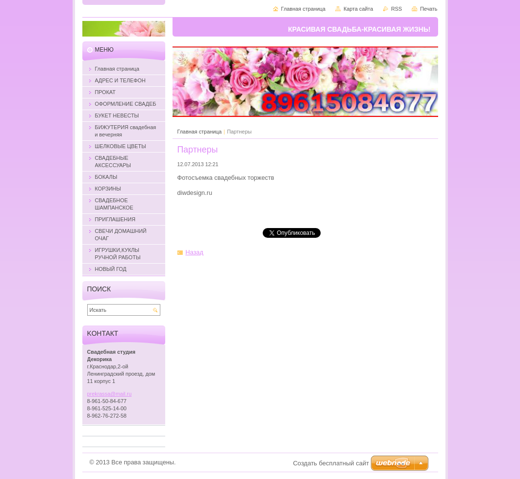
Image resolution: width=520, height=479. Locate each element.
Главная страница (199, 131)
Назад (195, 252)
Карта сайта (358, 9)
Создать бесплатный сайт (331, 463)
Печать (429, 9)
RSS (396, 9)
